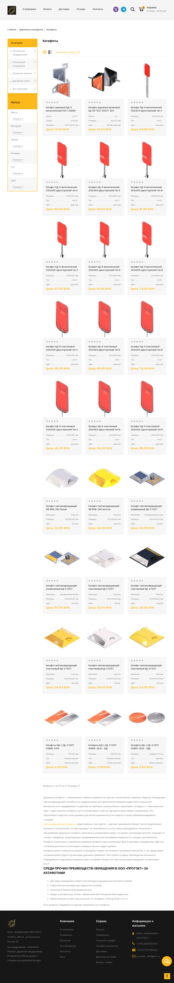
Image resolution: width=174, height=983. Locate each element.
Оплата (47, 9)
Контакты (98, 9)
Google (36, 960)
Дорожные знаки (21, 80)
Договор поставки (106, 956)
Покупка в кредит (106, 940)
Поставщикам (68, 946)
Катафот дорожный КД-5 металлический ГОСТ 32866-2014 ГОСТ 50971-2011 (61, 110)
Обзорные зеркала (22, 73)
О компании (29, 9)
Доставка (64, 9)
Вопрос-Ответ (104, 962)
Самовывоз (102, 935)
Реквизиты (66, 935)
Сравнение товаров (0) (68, 52)
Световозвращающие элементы (59, 824)
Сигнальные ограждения (19, 64)
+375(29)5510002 (147, 943)
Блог (62, 956)
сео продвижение (16, 947)
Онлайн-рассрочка (107, 946)
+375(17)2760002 (147, 950)
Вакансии (65, 940)
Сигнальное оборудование (20, 52)
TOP (167, 976)
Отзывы (81, 9)
